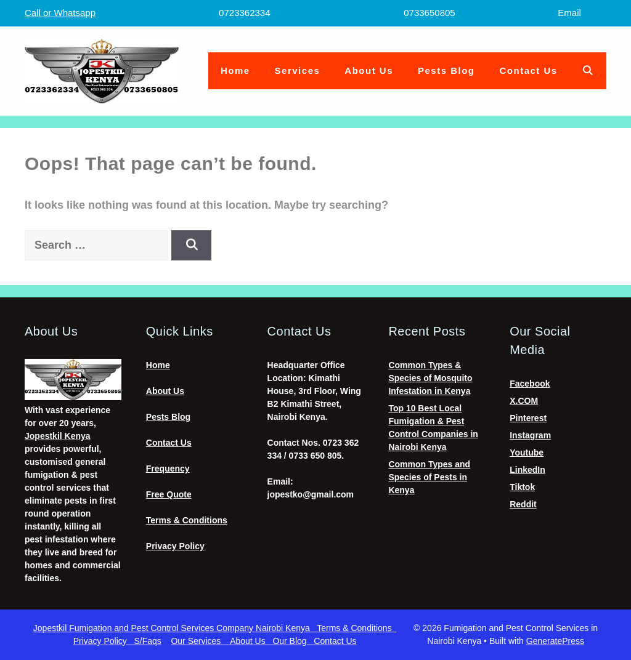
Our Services (200, 641)
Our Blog (293, 641)
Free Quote (169, 494)
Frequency (168, 468)
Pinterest (528, 418)
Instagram (530, 435)
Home (235, 70)
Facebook (530, 383)
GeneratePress (555, 641)
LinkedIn (527, 470)
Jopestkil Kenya (58, 436)
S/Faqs (147, 641)
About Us (368, 70)
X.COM (524, 401)
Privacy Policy (175, 546)
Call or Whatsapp (60, 12)
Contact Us (529, 70)
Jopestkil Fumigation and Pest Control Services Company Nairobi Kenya (175, 628)
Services (297, 70)
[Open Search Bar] (588, 70)
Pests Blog (446, 70)
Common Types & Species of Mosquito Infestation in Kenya (430, 378)
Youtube (526, 452)
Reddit (523, 504)
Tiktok (522, 487)
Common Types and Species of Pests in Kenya (429, 477)
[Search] (191, 245)
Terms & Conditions (186, 520)
